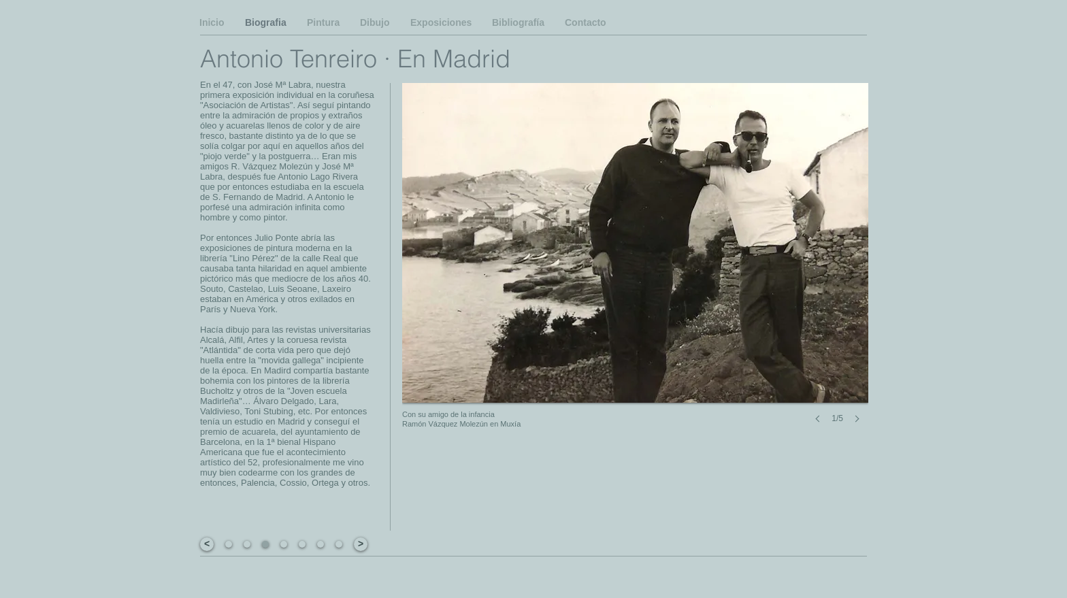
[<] (207, 544)
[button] (265, 544)
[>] (360, 544)
